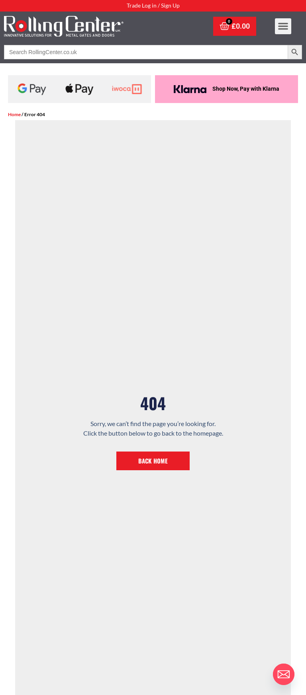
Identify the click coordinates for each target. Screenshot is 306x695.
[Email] (283, 674)
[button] (283, 30)
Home (14, 114)
